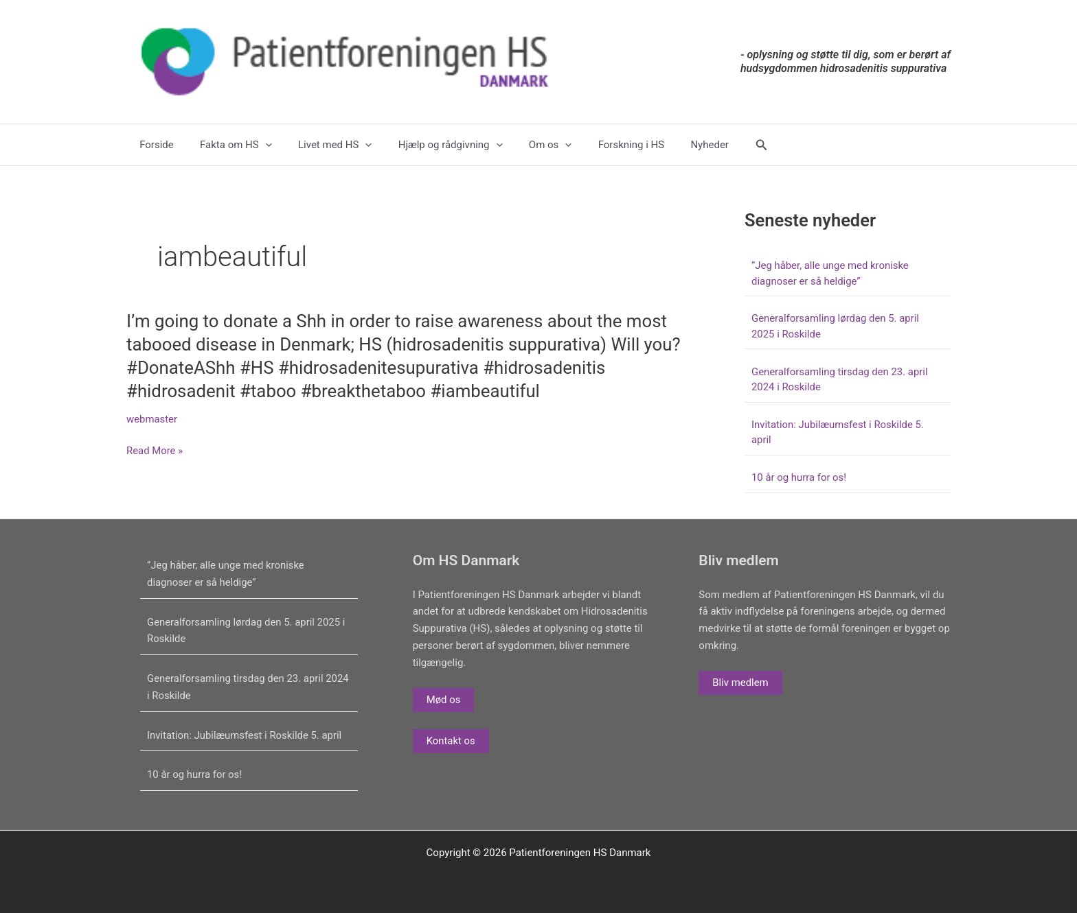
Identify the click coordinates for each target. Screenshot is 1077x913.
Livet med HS (320, 144)
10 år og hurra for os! (799, 477)
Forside (154, 145)
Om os (524, 144)
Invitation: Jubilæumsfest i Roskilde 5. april (245, 735)
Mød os (444, 699)
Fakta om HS (228, 144)
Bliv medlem (740, 682)
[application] (256, 144)
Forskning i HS (600, 145)
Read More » (154, 451)
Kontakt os (451, 741)
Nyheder (672, 145)
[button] (722, 145)
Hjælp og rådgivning (430, 144)
